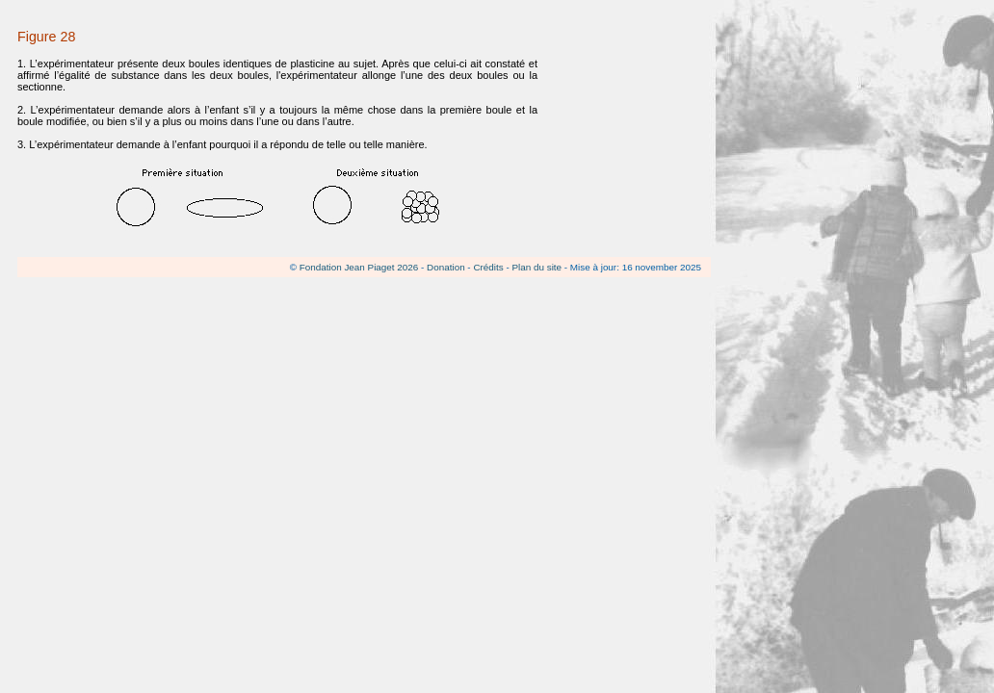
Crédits (488, 267)
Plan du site (536, 267)
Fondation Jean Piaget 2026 (359, 267)
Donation (446, 267)
